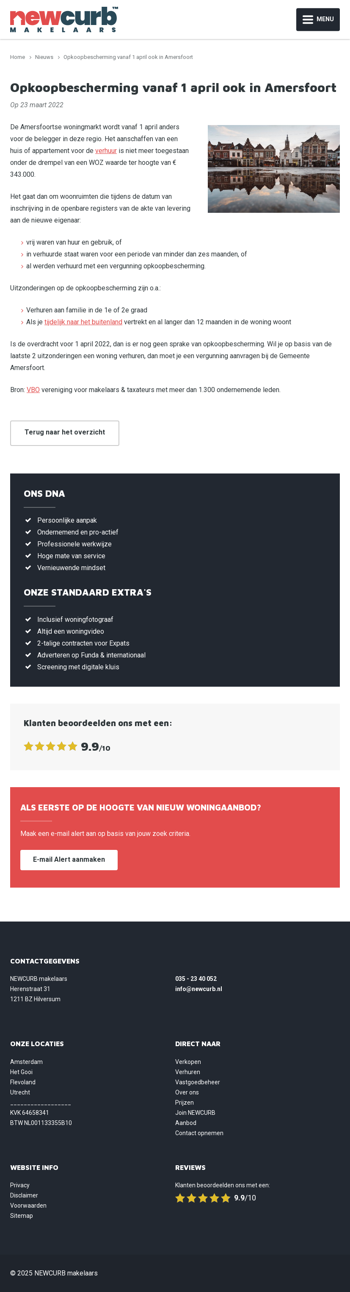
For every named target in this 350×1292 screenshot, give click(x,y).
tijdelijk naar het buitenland (83, 322)
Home (17, 57)
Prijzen (184, 1102)
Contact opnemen (199, 1133)
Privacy (20, 1185)
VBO (33, 390)
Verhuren (187, 1072)
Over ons (187, 1092)
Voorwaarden (28, 1205)
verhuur (106, 151)
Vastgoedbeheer (197, 1082)
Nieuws (44, 57)
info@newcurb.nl (198, 989)
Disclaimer (24, 1195)
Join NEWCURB (195, 1112)
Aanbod (185, 1122)
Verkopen (188, 1061)
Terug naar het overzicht (65, 432)
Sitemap (21, 1215)
